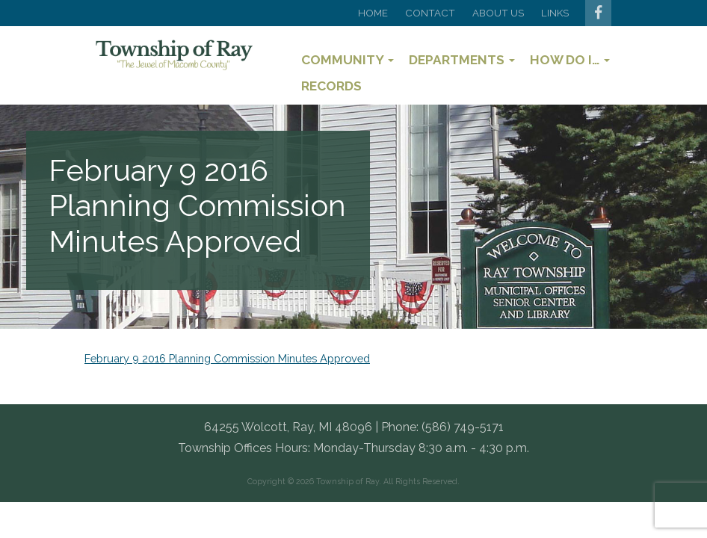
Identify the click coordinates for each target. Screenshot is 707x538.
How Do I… (570, 59)
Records (331, 85)
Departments (462, 59)
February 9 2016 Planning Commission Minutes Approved (227, 358)
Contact (430, 13)
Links (555, 13)
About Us (498, 13)
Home (373, 13)
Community (347, 59)
